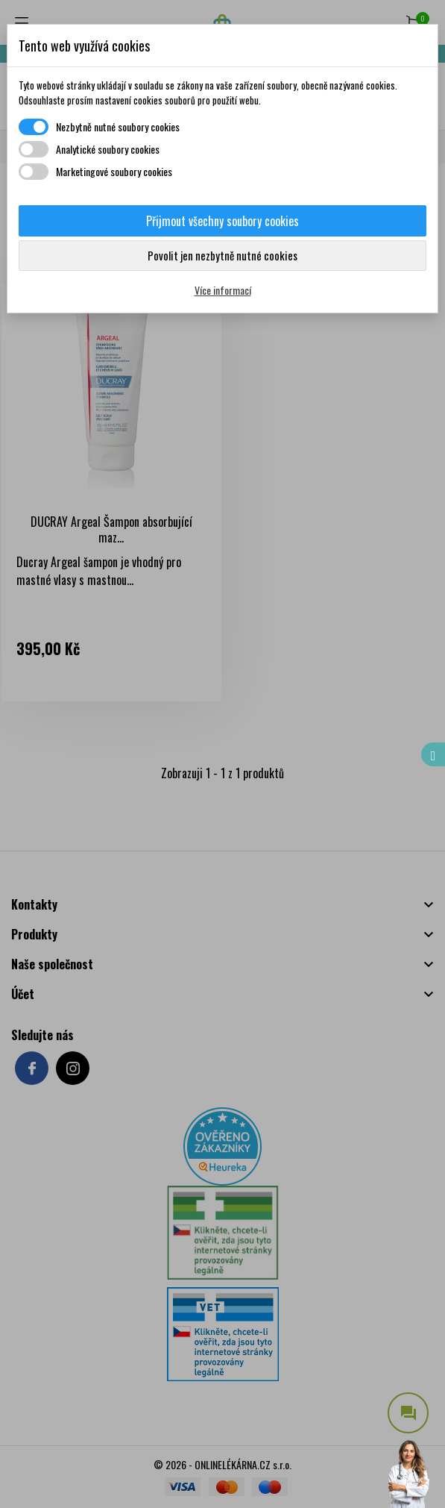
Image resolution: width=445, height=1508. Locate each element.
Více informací (223, 290)
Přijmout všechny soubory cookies (222, 221)
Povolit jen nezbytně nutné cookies (222, 255)
